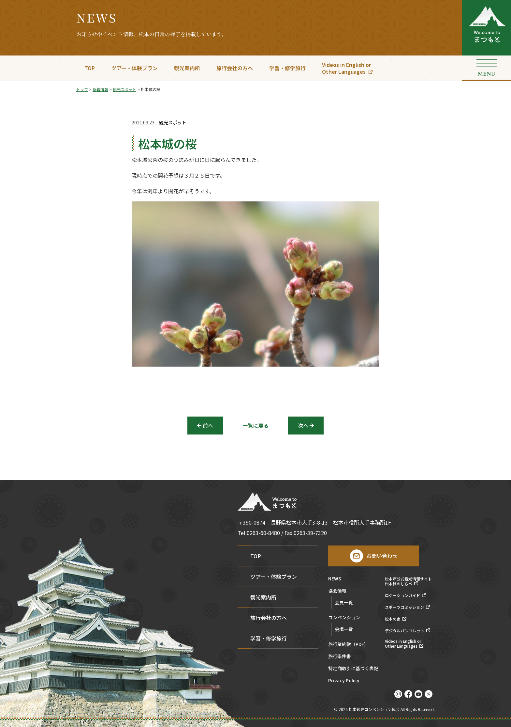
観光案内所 (187, 68)
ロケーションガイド (402, 595)
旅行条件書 (339, 656)
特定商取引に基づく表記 (353, 669)
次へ (303, 425)
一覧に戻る (255, 425)
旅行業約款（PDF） (348, 644)
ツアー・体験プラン (134, 68)
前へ (208, 425)
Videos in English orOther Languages (346, 68)
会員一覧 (344, 602)
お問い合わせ (382, 556)
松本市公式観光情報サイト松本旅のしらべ (408, 581)
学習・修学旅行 (287, 68)
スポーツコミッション (404, 607)
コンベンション (344, 618)
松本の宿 (393, 619)
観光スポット (172, 122)
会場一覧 (344, 629)
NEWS (334, 579)
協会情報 (337, 591)
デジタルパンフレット (404, 630)
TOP (89, 68)
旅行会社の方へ (234, 68)
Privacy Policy (343, 681)
